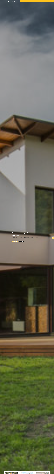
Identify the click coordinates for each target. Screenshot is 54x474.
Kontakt (46, 1)
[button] (48, 1)
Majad (42, 1)
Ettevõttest (32, 1)
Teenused (38, 1)
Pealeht (27, 1)
